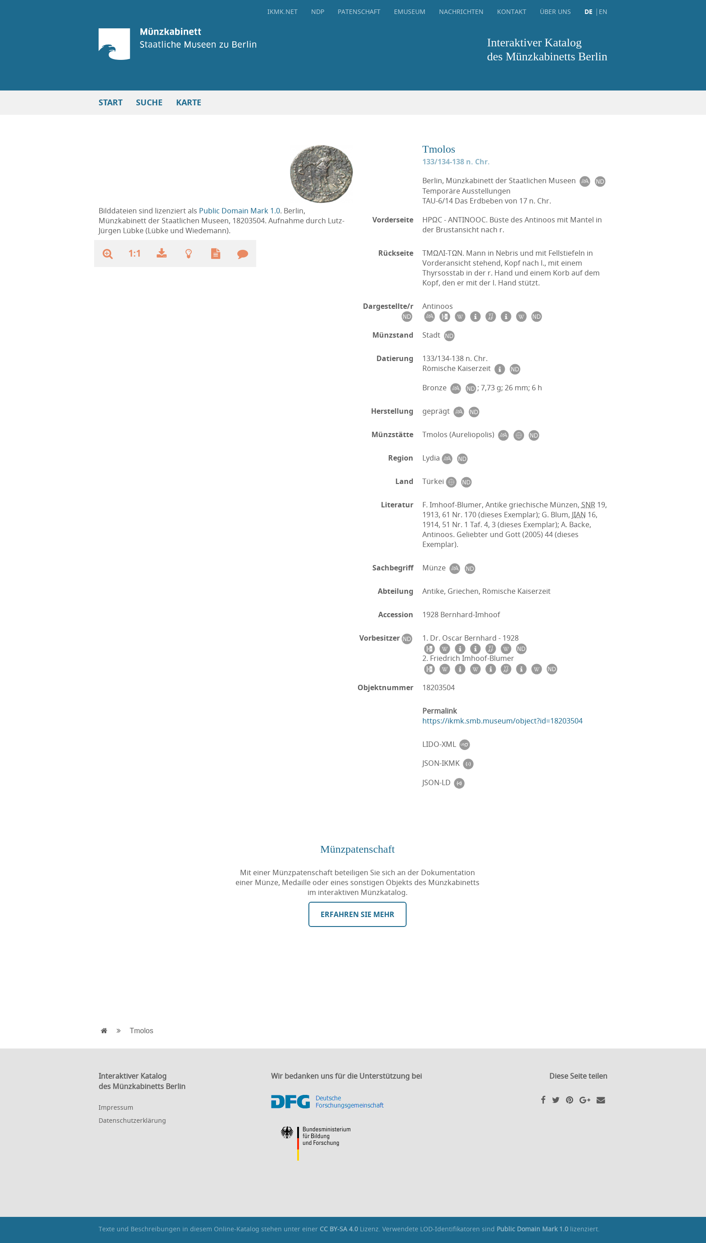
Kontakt (511, 11)
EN (603, 11)
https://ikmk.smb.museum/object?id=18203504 (502, 721)
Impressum (116, 1107)
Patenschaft (359, 11)
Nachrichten (461, 11)
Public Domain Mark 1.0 (239, 211)
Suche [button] (149, 102)
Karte (188, 102)
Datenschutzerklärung (132, 1120)
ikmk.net (282, 11)
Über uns (555, 11)
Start (110, 102)
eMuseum (409, 11)
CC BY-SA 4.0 (339, 1229)
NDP (317, 11)
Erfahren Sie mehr (357, 914)
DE (588, 11)
